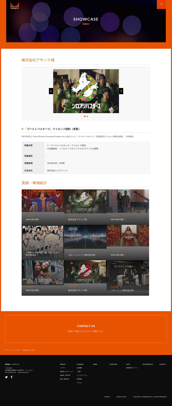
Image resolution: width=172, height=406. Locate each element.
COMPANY (80, 364)
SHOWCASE (113, 364)
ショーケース (16, 350)
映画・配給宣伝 (64, 379)
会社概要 (79, 368)
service (63, 364)
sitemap (107, 396)
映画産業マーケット (132, 368)
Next (121, 91)
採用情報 (79, 379)
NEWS (95, 364)
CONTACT (162, 364)
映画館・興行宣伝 (65, 375)
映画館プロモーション (66, 371)
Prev (51, 91)
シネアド (62, 368)
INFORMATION (148, 364)
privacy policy (122, 396)
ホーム (7, 350)
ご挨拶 (79, 371)
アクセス (79, 382)
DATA (128, 364)
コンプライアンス (82, 375)
